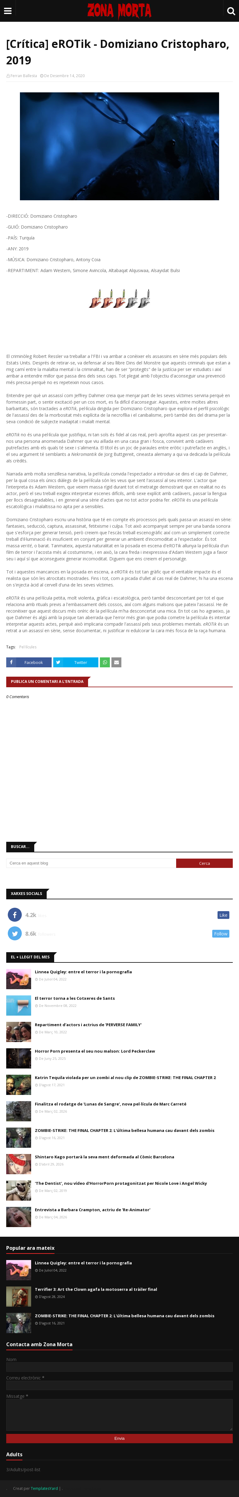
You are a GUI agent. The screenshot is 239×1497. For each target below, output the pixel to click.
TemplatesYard (44, 1488)
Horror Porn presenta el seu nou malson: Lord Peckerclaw (95, 1051)
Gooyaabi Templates (82, 1488)
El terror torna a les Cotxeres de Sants (75, 998)
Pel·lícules (27, 647)
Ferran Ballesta (24, 75)
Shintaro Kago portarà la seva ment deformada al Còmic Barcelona (104, 1157)
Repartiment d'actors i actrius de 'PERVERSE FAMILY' (88, 1024)
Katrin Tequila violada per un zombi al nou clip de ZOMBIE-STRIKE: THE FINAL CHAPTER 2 (125, 1077)
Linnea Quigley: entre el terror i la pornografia (83, 972)
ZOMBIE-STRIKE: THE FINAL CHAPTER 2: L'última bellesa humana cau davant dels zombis (124, 1130)
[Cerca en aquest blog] (91, 863)
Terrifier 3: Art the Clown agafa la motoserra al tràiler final (96, 1289)
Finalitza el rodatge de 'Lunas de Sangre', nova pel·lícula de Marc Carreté (110, 1104)
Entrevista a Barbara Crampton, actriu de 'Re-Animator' (92, 1209)
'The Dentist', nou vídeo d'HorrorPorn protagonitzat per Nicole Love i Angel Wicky (121, 1183)
